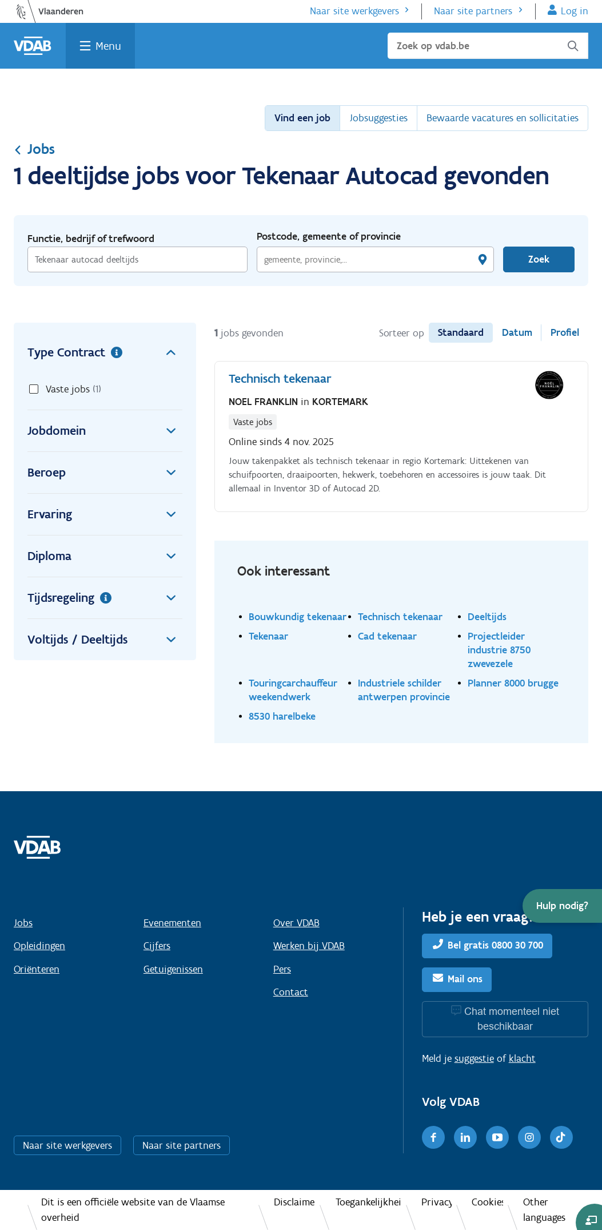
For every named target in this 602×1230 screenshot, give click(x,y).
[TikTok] (561, 1137)
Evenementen (172, 922)
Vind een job (302, 118)
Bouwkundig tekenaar (297, 616)
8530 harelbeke (282, 716)
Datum (517, 332)
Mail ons (465, 979)
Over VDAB (296, 922)
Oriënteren (36, 969)
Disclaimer (294, 1202)
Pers (282, 969)
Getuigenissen (173, 969)
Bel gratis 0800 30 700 (495, 945)
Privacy (436, 1202)
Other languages (544, 1210)
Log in (574, 11)
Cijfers (156, 945)
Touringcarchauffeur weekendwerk (293, 690)
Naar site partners (473, 11)
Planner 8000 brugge (513, 683)
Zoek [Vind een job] (538, 259)
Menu (108, 46)
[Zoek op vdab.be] (488, 46)
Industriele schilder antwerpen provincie (404, 690)
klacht (522, 1058)
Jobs (34, 149)
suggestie (474, 1058)
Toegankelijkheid (369, 1202)
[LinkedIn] (465, 1137)
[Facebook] (433, 1137)
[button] (562, 906)
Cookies (487, 1202)
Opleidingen (39, 945)
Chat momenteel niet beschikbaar (511, 1018)
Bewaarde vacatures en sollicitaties (502, 118)
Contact (290, 992)
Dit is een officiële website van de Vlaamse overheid (133, 1210)
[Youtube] (497, 1137)
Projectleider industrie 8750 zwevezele (499, 649)
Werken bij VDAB (309, 945)
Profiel (565, 332)
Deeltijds (487, 616)
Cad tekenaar (387, 636)
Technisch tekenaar (400, 616)
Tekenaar (268, 636)
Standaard (461, 332)
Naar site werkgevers (354, 11)
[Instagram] (529, 1137)
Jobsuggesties (378, 118)
